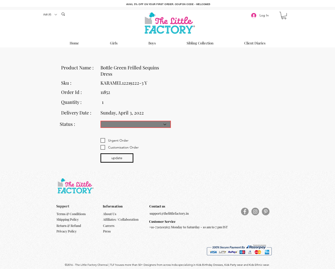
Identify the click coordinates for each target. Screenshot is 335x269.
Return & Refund (69, 225)
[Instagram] (255, 211)
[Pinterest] (265, 211)
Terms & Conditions (71, 214)
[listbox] (50, 14)
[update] (116, 158)
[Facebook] (245, 211)
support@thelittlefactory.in (169, 213)
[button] (50, 14)
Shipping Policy (67, 219)
